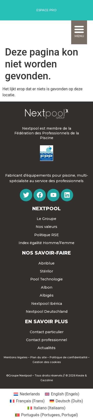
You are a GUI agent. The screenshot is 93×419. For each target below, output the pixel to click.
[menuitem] (26, 394)
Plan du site (38, 357)
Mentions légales (15, 357)
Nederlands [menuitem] (30, 394)
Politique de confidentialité (68, 357)
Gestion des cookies (46, 362)
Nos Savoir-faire (46, 253)
